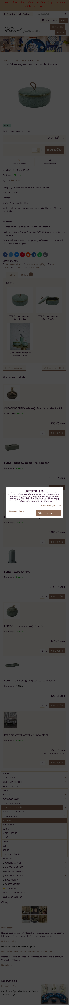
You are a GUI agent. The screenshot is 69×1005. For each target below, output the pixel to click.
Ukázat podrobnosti (16, 511)
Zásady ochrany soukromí (50, 505)
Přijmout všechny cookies (48, 513)
